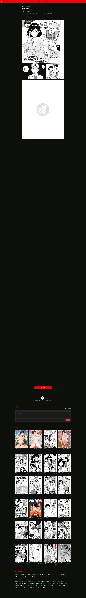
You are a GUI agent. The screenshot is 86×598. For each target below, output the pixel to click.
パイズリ (18, 583)
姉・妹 (24, 581)
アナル (37, 581)
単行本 (36, 574)
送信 (68, 419)
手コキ (48, 13)
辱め (54, 581)
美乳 (51, 13)
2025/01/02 (29, 16)
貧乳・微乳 (35, 576)
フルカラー (27, 576)
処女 (30, 579)
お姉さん (18, 587)
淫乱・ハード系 (65, 579)
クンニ (64, 583)
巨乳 (30, 574)
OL (28, 585)
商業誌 (29, 6)
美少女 (64, 574)
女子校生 (57, 574)
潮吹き (31, 581)
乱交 (33, 585)
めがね (28, 13)
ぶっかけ (25, 583)
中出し (41, 13)
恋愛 (49, 581)
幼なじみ (39, 585)
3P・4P (36, 579)
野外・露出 (61, 581)
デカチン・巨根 (56, 583)
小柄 (39, 587)
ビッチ (52, 587)
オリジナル (50, 576)
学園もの (18, 581)
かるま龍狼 (28, 11)
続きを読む (43, 387)
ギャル (53, 585)
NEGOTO (43, 1)
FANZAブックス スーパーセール (44, 583)
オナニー (46, 585)
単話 (44, 13)
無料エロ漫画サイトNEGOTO (44, 594)
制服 (42, 579)
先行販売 (45, 587)
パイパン (25, 587)
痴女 (23, 585)
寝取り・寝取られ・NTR (20, 579)
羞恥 (17, 585)
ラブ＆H (57, 576)
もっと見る (69, 571)
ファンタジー (32, 13)
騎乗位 (57, 579)
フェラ (37, 13)
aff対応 (23, 574)
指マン (66, 585)
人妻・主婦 (18, 576)
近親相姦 (32, 583)
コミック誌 (42, 576)
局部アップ (33, 587)
